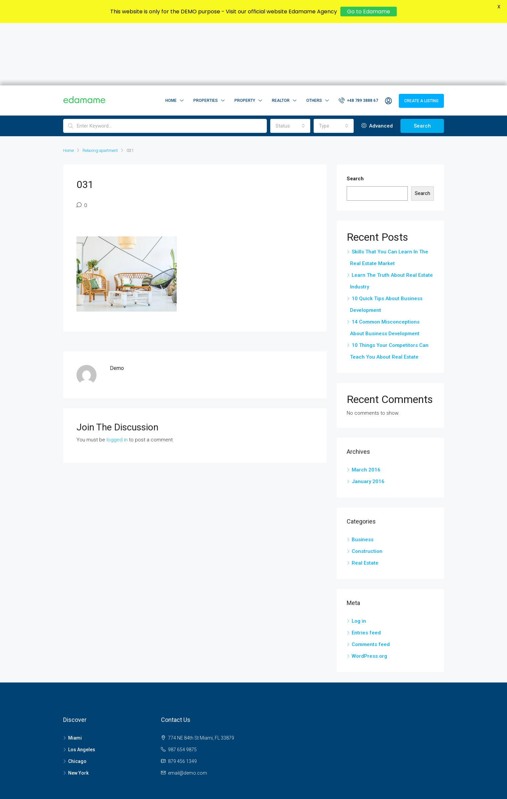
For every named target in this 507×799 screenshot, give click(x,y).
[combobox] (290, 63)
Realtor (281, 38)
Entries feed (366, 570)
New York (78, 710)
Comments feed (371, 582)
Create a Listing (421, 38)
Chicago (77, 699)
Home (171, 38)
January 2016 (368, 419)
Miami (75, 675)
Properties (205, 38)
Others (314, 38)
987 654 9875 (182, 687)
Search (422, 63)
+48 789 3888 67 (358, 38)
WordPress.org (369, 594)
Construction (367, 489)
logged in (117, 377)
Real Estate (365, 500)
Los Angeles (81, 687)
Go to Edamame (368, 11)
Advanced (377, 63)
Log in (359, 559)
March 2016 (366, 407)
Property (244, 38)
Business (362, 477)
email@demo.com (187, 710)
